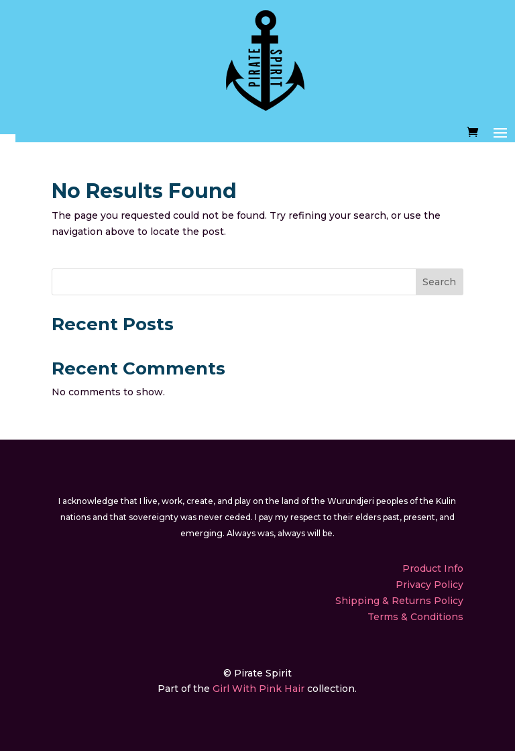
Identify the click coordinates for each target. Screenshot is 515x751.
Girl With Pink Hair (258, 689)
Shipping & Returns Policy (399, 601)
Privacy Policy (429, 585)
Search (439, 282)
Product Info (432, 568)
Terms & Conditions (415, 617)
